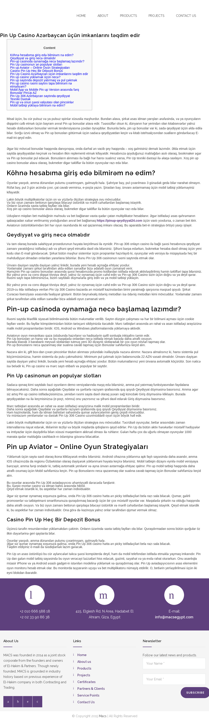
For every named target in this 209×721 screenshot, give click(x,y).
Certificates (86, 682)
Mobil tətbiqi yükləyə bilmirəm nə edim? (37, 105)
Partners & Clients (91, 688)
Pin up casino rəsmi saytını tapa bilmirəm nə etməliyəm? (41, 85)
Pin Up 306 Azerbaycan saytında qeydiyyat (40, 96)
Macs (103, 716)
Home (81, 16)
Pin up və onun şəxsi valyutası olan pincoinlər (42, 102)
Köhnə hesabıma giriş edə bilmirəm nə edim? (41, 55)
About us (84, 661)
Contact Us (86, 702)
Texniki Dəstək (20, 99)
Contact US (186, 16)
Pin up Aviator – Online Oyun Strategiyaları (40, 67)
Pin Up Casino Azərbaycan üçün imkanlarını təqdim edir (49, 74)
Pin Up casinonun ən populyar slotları (36, 64)
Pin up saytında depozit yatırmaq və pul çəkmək (43, 80)
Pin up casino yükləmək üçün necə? (35, 77)
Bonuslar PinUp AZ (23, 93)
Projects (156, 16)
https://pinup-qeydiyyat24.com (119, 220)
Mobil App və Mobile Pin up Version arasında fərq (44, 89)
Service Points (88, 695)
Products (128, 16)
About (103, 16)
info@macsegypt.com (174, 617)
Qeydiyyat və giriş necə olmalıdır (33, 58)
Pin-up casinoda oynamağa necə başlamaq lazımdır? (47, 61)
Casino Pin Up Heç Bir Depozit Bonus (36, 71)
